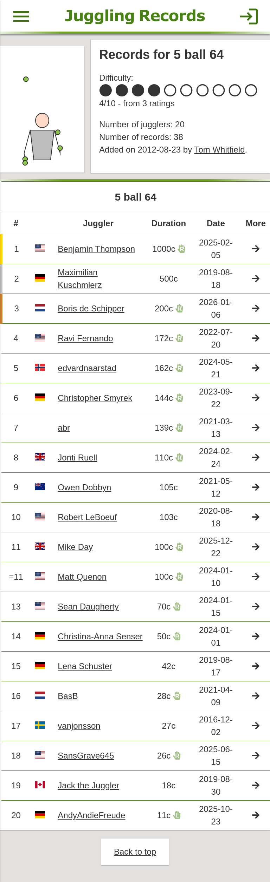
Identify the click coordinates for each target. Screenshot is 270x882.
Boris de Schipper (91, 308)
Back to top (135, 851)
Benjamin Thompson (96, 249)
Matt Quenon (82, 576)
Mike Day (75, 547)
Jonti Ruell (77, 457)
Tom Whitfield (219, 149)
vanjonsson (79, 725)
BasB (68, 696)
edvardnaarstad (87, 368)
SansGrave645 (86, 755)
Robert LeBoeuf (87, 517)
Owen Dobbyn (84, 487)
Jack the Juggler (88, 785)
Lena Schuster (85, 666)
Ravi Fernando (85, 338)
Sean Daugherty (88, 606)
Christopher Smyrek (95, 398)
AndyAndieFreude (91, 815)
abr (64, 427)
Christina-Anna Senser (100, 636)
